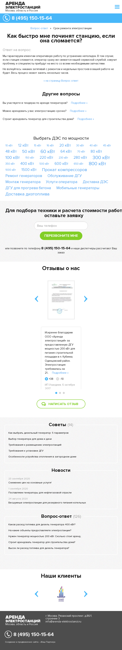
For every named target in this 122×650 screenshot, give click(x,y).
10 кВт (9, 145)
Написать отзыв (63, 404)
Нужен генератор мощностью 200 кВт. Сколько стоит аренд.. (44, 536)
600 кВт (61, 163)
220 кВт (46, 157)
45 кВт (107, 145)
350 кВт (10, 163)
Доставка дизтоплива (27, 194)
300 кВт (101, 158)
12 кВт (23, 145)
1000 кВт (10, 169)
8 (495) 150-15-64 (32, 18)
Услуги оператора (61, 182)
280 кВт (80, 157)
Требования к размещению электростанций (34, 444)
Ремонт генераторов (23, 176)
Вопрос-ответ (39, 28)
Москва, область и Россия (21, 10)
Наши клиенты (61, 576)
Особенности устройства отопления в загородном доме (42, 456)
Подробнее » (79, 103)
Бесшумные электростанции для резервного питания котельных (47, 502)
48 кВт (11, 151)
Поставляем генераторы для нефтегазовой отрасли (40, 492)
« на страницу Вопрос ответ (61, 80)
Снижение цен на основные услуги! (29, 482)
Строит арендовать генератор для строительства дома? (38, 119)
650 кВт (78, 163)
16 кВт (50, 145)
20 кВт (65, 145)
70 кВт (81, 151)
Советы (57, 424)
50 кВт (28, 151)
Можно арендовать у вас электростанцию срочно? (34, 111)
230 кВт (63, 157)
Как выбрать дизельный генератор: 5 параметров (38, 432)
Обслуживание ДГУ (65, 176)
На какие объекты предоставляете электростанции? (39, 530)
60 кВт (48, 151)
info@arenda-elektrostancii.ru (63, 621)
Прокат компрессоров (64, 169)
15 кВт (37, 145)
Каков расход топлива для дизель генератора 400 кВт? (41, 524)
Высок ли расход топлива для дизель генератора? (38, 548)
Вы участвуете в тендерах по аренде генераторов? (35, 103)
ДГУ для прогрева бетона (28, 188)
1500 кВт (29, 170)
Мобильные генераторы (77, 188)
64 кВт (66, 151)
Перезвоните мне (61, 236)
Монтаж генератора (23, 182)
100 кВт (12, 157)
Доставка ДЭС (95, 182)
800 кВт (97, 164)
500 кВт (44, 163)
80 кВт (96, 151)
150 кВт (29, 157)
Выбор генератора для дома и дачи (30, 438)
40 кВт (94, 145)
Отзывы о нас (61, 268)
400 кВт (27, 163)
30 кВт (80, 145)
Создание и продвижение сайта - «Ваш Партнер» (30, 642)
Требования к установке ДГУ (26, 450)
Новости (61, 470)
